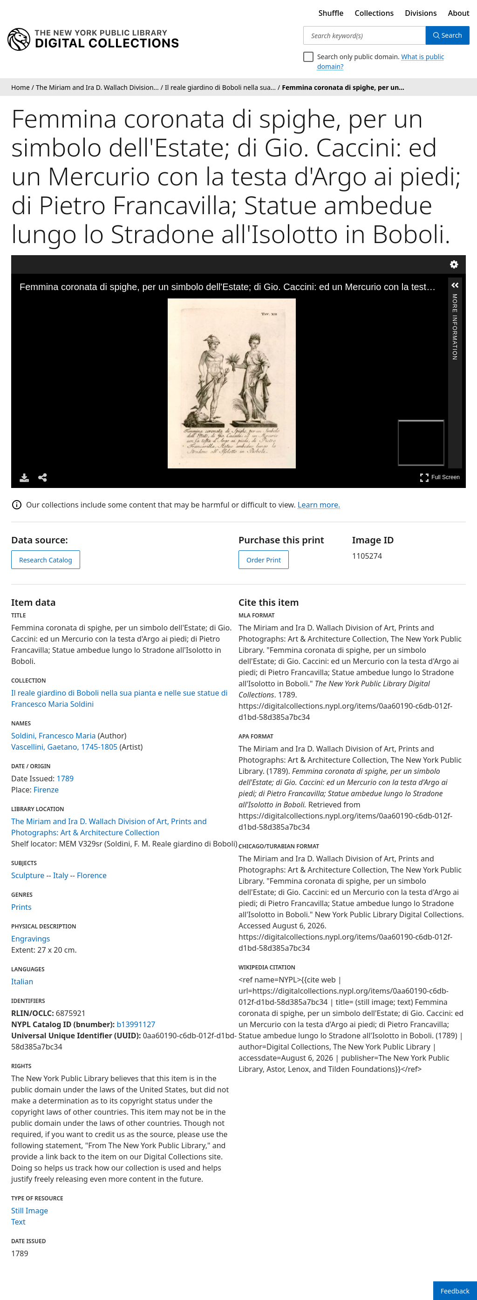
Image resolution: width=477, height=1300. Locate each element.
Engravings (30, 939)
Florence (92, 875)
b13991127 (135, 1024)
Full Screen (439, 477)
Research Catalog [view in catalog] (45, 559)
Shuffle (331, 13)
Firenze (46, 790)
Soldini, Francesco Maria (53, 736)
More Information (454, 298)
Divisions (420, 13)
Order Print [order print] (263, 559)
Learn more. (319, 505)
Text (18, 1222)
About (459, 13)
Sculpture (27, 875)
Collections (374, 13)
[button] (455, 285)
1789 (65, 778)
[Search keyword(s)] (364, 35)
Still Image (29, 1210)
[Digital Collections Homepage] (92, 39)
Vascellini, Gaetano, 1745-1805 (64, 747)
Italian (22, 981)
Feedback (455, 1290)
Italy (60, 875)
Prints (21, 907)
